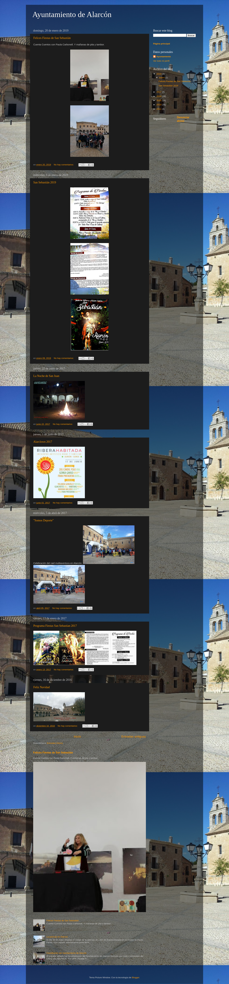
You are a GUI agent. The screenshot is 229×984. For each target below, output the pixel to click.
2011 (159, 109)
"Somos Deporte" (43, 520)
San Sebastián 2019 (44, 182)
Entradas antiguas (133, 736)
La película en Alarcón (57, 937)
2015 (159, 100)
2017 (159, 92)
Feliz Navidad (41, 687)
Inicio (77, 736)
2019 (159, 74)
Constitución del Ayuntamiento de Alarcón (66, 953)
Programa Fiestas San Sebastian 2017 (55, 625)
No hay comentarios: (64, 164)
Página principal (161, 43)
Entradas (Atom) (55, 743)
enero (162, 77)
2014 (159, 104)
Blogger (135, 977)
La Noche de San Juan (46, 376)
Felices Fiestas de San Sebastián (52, 38)
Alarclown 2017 (42, 441)
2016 (159, 96)
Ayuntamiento (163, 56)
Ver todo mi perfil (161, 61)
